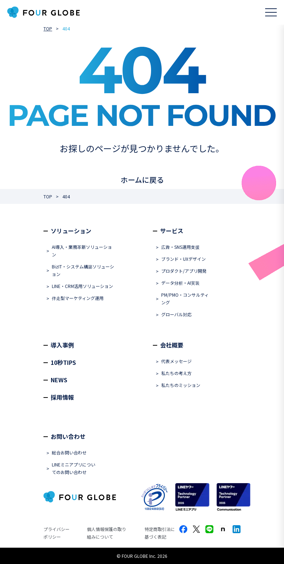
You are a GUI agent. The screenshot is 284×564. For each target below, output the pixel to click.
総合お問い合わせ (69, 452)
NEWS (59, 379)
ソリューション (71, 230)
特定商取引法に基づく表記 (160, 533)
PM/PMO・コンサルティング (185, 298)
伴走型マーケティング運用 (78, 298)
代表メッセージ (176, 361)
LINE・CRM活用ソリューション (82, 286)
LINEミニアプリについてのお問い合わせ (73, 468)
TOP (47, 28)
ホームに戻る (142, 179)
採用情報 (62, 397)
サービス (171, 230)
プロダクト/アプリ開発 (183, 271)
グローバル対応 (176, 314)
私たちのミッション (180, 385)
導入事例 (62, 345)
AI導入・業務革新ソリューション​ (82, 251)
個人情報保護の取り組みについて (106, 533)
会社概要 (171, 345)
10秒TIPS (63, 362)
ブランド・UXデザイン (183, 259)
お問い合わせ (68, 436)
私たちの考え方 (176, 373)
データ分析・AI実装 (180, 283)
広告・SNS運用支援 (180, 247)
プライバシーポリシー (56, 533)
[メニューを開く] (271, 12)
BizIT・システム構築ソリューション (83, 270)
